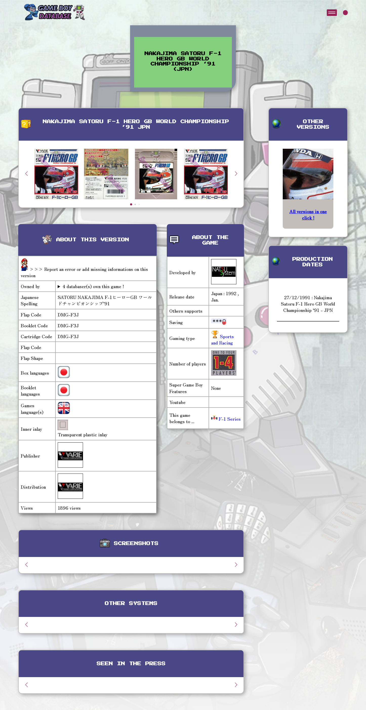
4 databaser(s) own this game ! (93, 286)
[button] (236, 173)
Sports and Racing (222, 339)
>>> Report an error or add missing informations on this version (84, 272)
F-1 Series (226, 418)
